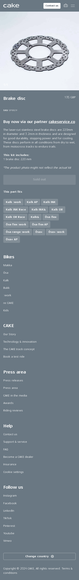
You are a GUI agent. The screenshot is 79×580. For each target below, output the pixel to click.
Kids (6, 310)
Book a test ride (14, 356)
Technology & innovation (20, 341)
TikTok (7, 518)
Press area (10, 387)
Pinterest (9, 525)
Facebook (10, 503)
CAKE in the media (15, 395)
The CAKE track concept (19, 349)
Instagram (10, 495)
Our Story (9, 334)
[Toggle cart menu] (65, 5)
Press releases (13, 380)
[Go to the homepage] (11, 5)
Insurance (9, 464)
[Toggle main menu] (72, 5)
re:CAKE (8, 302)
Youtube (8, 533)
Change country (39, 556)
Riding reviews (13, 410)
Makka (7, 265)
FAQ (5, 449)
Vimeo (7, 540)
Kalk (6, 280)
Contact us (52, 5)
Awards (8, 403)
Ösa (5, 272)
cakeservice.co (62, 122)
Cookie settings (13, 472)
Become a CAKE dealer (18, 456)
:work (7, 295)
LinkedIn (8, 510)
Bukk (6, 287)
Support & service (15, 441)
